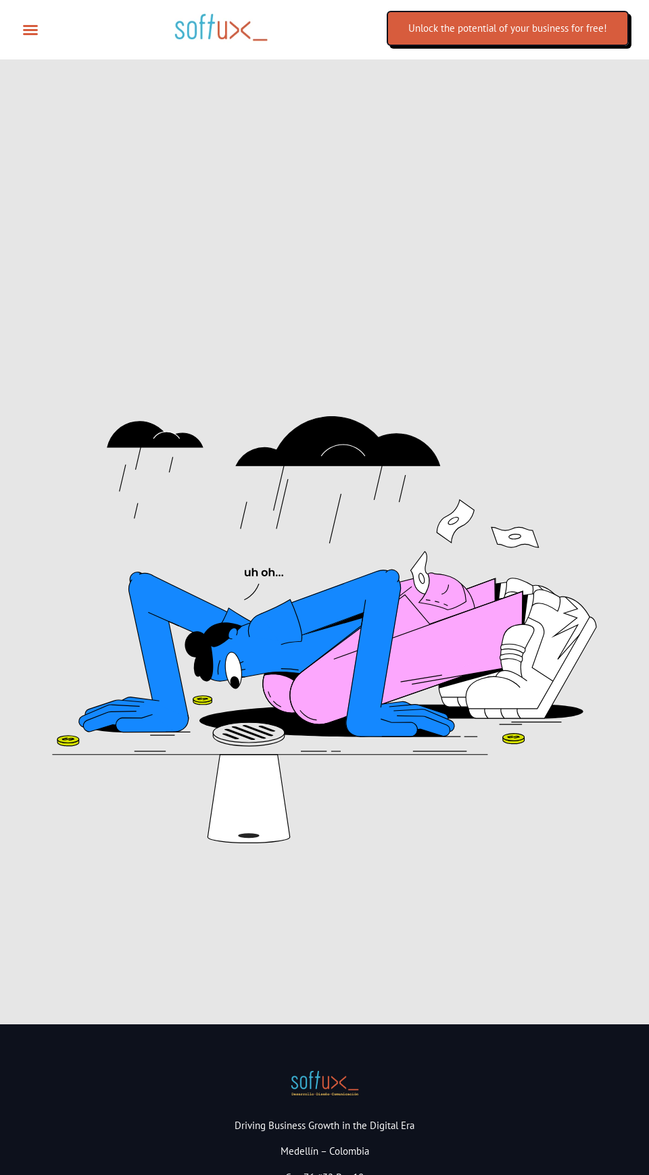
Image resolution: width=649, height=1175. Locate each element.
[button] (30, 30)
